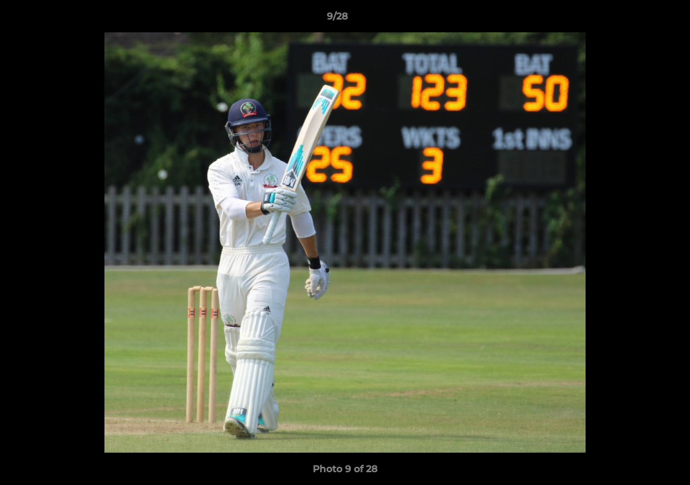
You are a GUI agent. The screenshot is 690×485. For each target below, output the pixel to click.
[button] (633, 19)
